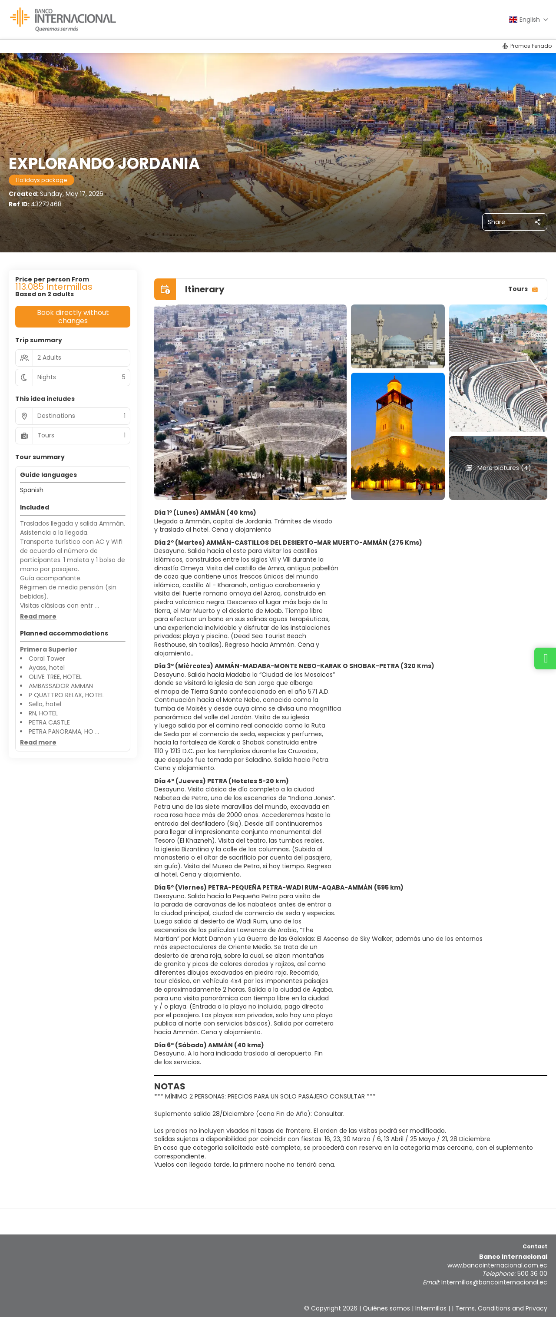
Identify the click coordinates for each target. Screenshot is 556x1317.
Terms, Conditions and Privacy (501, 1308)
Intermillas (431, 1308)
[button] (38, 616)
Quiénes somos (386, 1308)
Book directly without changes (73, 317)
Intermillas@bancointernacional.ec (494, 1282)
